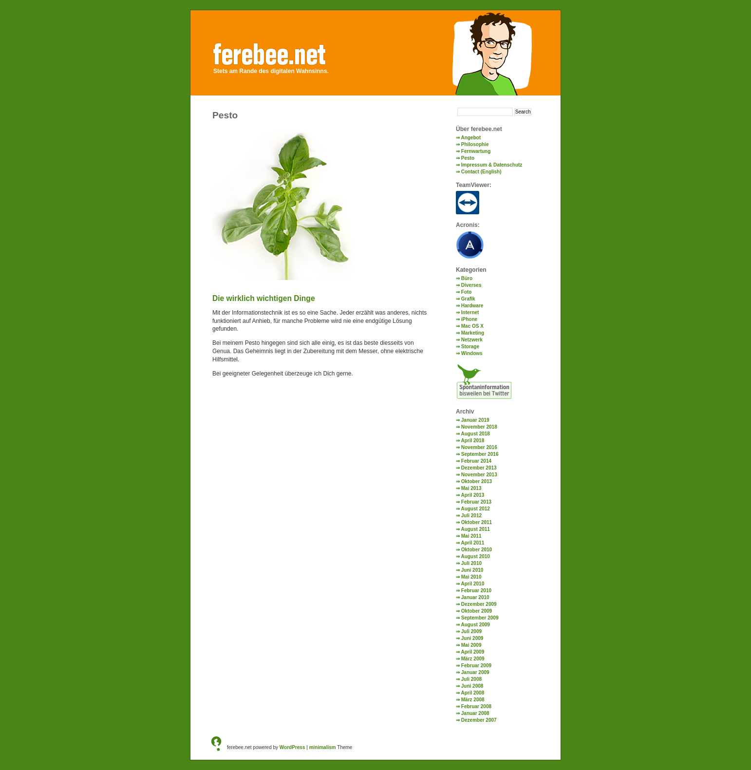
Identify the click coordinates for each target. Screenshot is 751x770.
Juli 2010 (471, 563)
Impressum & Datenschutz (492, 165)
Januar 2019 (475, 420)
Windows (472, 353)
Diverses (471, 285)
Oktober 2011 (476, 522)
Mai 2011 (471, 536)
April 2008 (472, 692)
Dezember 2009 (479, 604)
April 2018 (472, 440)
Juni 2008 (472, 686)
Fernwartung (476, 151)
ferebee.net (279, 52)
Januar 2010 (475, 597)
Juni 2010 (472, 570)
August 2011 (475, 529)
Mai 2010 (471, 577)
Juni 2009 (472, 638)
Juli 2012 (471, 515)
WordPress (292, 747)
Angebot (471, 137)
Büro (466, 278)
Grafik (468, 298)
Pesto (467, 158)
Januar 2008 (475, 713)
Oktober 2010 (476, 549)
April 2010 (472, 583)
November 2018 (479, 427)
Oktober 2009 (476, 611)
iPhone (469, 319)
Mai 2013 (471, 488)
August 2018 (475, 433)
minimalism (322, 747)
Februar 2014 (476, 461)
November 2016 (479, 447)
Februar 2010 (476, 590)
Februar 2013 (476, 502)
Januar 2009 (475, 672)
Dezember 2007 (479, 720)
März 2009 (473, 658)
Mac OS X (472, 326)
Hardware (472, 305)
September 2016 (480, 454)
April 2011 (472, 542)
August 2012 (475, 508)
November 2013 (479, 474)
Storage (470, 346)
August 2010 (475, 556)
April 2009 (472, 652)
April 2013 (472, 495)
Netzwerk (472, 339)
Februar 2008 (476, 706)
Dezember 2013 (479, 467)
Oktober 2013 (476, 481)
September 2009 (480, 617)
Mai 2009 (471, 645)
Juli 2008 (471, 679)
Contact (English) (481, 171)
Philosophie (475, 144)
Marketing (472, 333)
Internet (470, 312)
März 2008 (473, 699)
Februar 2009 (476, 665)
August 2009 (475, 624)
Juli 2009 (471, 631)
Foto (466, 292)
